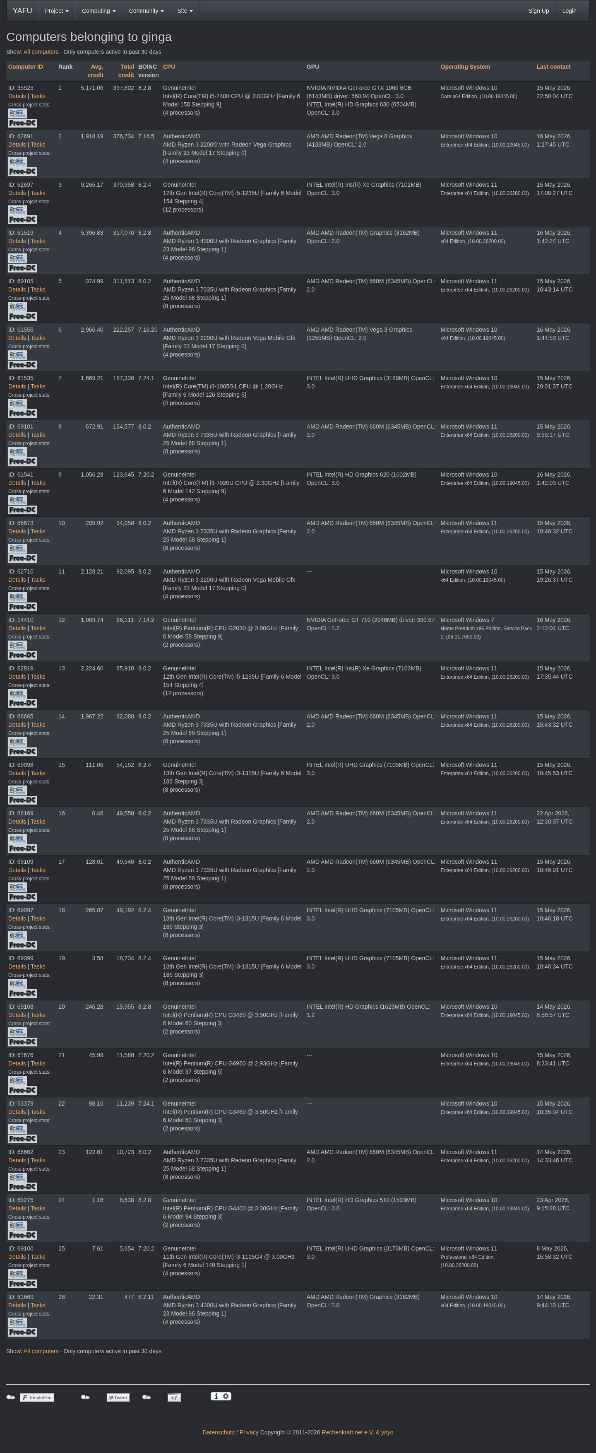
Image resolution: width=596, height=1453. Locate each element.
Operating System (465, 66)
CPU (169, 66)
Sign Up (539, 10)
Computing (99, 10)
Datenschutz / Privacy (230, 1432)
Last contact (553, 66)
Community (146, 10)
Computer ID (25, 66)
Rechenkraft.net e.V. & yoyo (358, 1432)
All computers (41, 51)
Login (569, 10)
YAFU (22, 11)
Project (57, 10)
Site (185, 10)
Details (17, 96)
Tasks (38, 96)
